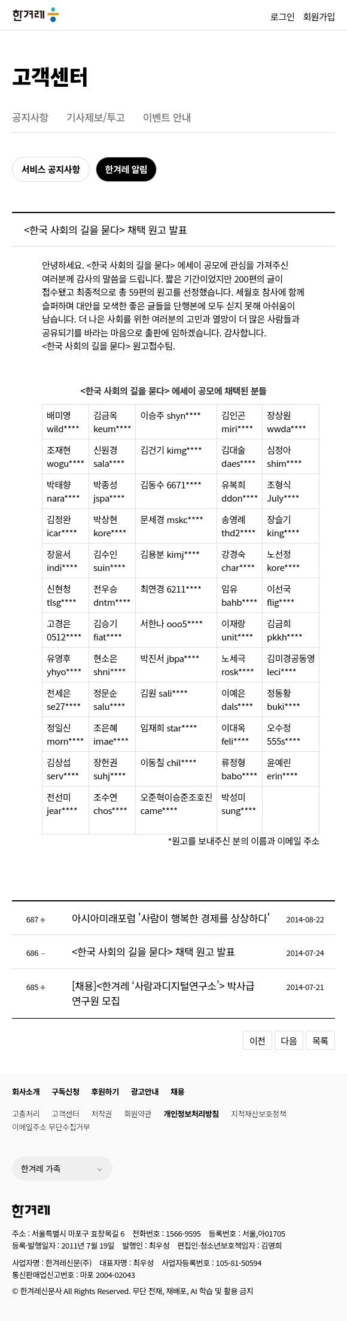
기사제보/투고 (95, 117)
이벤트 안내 (167, 117)
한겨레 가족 (40, 1168)
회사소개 (25, 1091)
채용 (177, 1091)
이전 (257, 1040)
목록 (320, 1040)
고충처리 (25, 1113)
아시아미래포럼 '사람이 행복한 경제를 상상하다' (171, 917)
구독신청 (65, 1091)
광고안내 (145, 1091)
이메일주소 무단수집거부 (51, 1126)
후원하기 (105, 1091)
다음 (289, 1040)
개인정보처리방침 (190, 1113)
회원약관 (137, 1113)
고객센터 (50, 75)
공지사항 (30, 117)
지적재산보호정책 (258, 1113)
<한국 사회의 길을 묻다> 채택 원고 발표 (153, 951)
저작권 (102, 1113)
